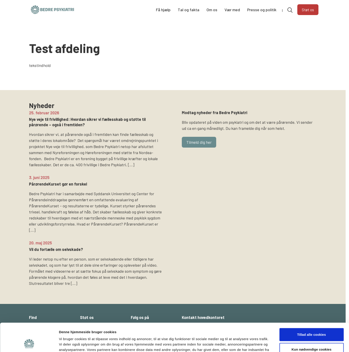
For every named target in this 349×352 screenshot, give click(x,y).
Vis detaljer (234, 343)
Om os (212, 9)
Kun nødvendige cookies (311, 323)
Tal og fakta (188, 9)
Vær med (232, 9)
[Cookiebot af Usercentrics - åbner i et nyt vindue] (29, 343)
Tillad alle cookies (311, 308)
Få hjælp (163, 9)
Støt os (308, 9)
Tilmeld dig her (199, 142)
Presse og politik (261, 9)
